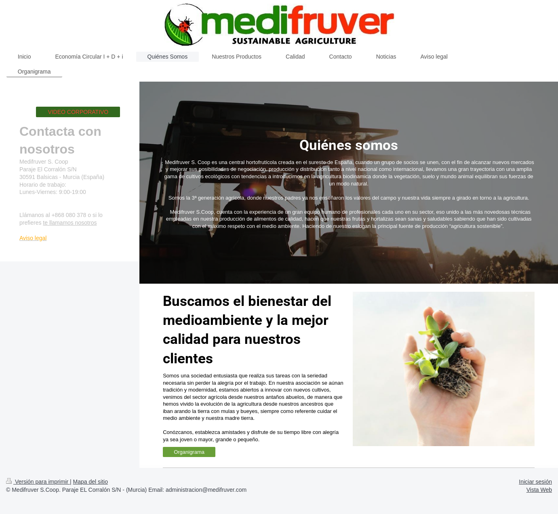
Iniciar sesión (535, 481)
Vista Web (539, 490)
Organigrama (189, 452)
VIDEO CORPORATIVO (78, 112)
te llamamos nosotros (70, 222)
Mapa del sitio (90, 481)
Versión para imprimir (38, 481)
